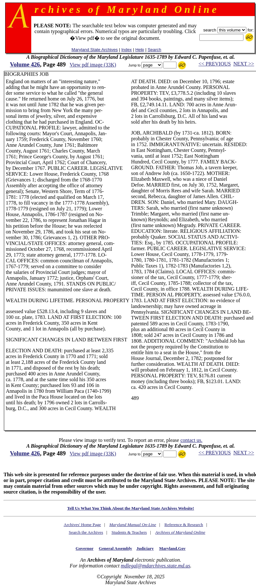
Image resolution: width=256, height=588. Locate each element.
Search (154, 49)
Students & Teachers (129, 532)
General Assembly (115, 548)
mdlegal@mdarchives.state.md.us (155, 565)
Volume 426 (25, 64)
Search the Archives (86, 532)
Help (139, 49)
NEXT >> (243, 63)
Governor (84, 548)
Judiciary (145, 548)
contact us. (191, 440)
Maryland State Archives (94, 49)
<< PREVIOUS (214, 63)
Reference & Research (184, 524)
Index (126, 49)
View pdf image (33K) (93, 64)
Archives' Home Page (82, 524)
